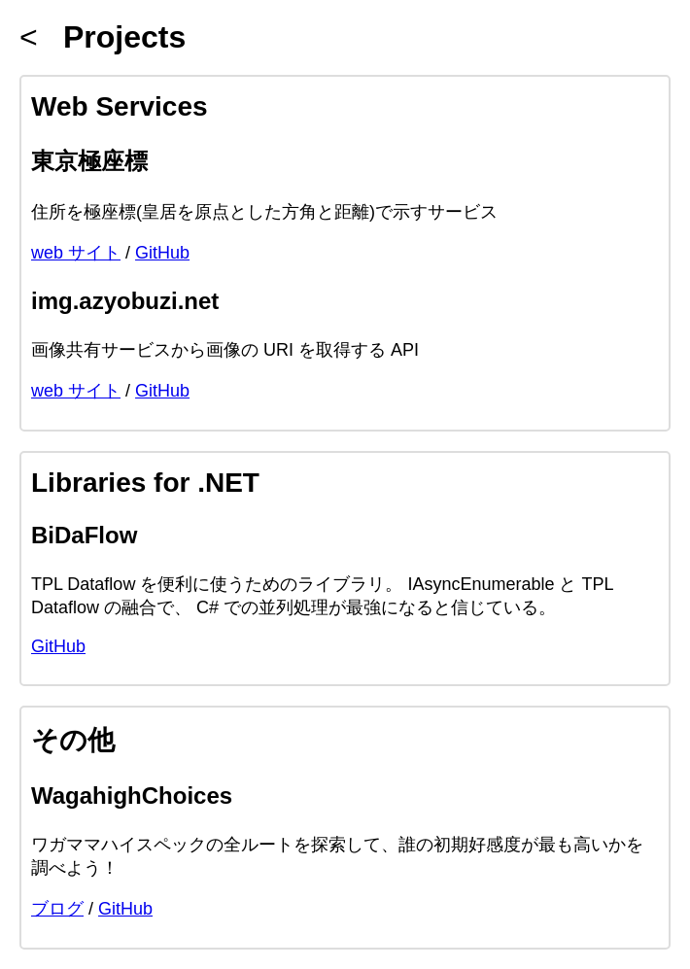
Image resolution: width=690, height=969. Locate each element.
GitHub (162, 252)
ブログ (57, 908)
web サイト (76, 252)
